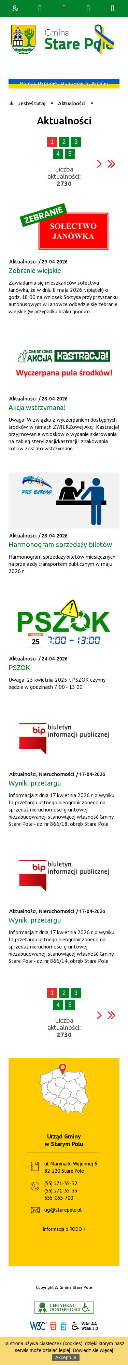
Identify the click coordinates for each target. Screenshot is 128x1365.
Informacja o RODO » (64, 1229)
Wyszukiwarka (40, 8)
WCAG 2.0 (85, 1326)
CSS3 (63, 1326)
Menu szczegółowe (113, 8)
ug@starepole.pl (63, 1209)
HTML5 (53, 1326)
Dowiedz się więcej (93, 1350)
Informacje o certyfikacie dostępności (64, 1307)
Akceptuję (65, 1357)
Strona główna (16, 8)
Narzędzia (64, 8)
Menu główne (88, 8)
